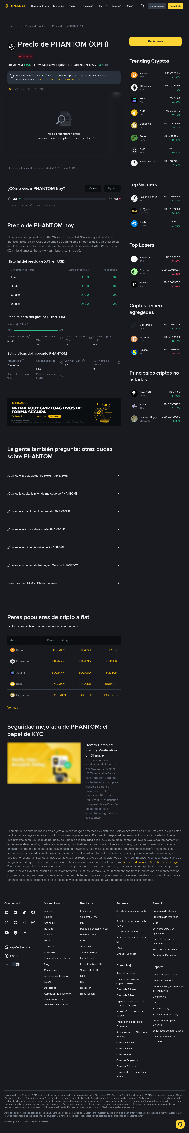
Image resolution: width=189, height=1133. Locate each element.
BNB (155, 922)
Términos (49, 946)
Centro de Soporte (163, 980)
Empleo (48, 916)
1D (10, 88)
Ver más (12, 707)
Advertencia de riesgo (56, 975)
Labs (119, 947)
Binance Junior (88, 934)
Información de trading (165, 949)
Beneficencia (87, 993)
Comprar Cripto (40, 6)
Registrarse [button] (155, 41)
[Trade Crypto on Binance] (64, 413)
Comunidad (50, 969)
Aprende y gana (125, 972)
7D (16, 88)
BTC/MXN (58, 650)
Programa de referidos (165, 916)
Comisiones (159, 996)
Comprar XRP (124, 1054)
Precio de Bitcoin (126, 989)
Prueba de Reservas (164, 955)
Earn (103, 6)
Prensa (48, 934)
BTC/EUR (111, 650)
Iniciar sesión (156, 6)
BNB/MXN (58, 684)
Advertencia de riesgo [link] (164, 862)
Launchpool (87, 958)
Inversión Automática (92, 964)
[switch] (16, 964)
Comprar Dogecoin (127, 1060)
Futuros (89, 6)
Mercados (59, 6)
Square (117, 6)
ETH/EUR (111, 661)
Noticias (48, 928)
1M (22, 88)
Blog (46, 964)
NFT (82, 975)
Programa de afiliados (165, 910)
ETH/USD (85, 661)
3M (29, 88)
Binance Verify (161, 1008)
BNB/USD (85, 684)
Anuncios (49, 922)
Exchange (86, 910)
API (154, 1002)
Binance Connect (126, 953)
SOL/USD (85, 672)
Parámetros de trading (165, 1014)
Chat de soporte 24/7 (165, 974)
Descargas (50, 987)
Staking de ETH (89, 969)
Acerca (48, 910)
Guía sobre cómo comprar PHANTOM (58, 79)
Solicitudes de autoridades (168, 1030)
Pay (82, 922)
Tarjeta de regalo (89, 952)
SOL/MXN (58, 672)
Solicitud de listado (127, 931)
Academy (85, 946)
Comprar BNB (124, 1048)
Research (85, 987)
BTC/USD (85, 650)
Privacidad (50, 952)
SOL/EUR (111, 672)
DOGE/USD (85, 695)
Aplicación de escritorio (57, 993)
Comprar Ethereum (127, 1066)
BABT (83, 981)
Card (83, 940)
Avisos (48, 981)
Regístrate (175, 6)
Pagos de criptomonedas (94, 928)
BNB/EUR (111, 684)
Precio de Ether (125, 995)
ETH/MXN (58, 661)
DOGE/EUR (111, 695)
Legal (47, 940)
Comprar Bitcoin (125, 1042)
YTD (41, 88)
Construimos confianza (57, 958)
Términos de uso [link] (133, 862)
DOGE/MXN (58, 695)
